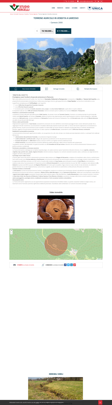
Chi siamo (74, 8)
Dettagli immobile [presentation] (55, 89)
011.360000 (69, 1)
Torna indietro (38, 32)
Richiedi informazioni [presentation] (87, 89)
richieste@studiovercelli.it (85, 1)
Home (53, 8)
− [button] (11, 234)
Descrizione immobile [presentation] (25, 89)
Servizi (67, 8)
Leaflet (98, 260)
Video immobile (56, 193)
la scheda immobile (25, 266)
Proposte (60, 8)
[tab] (24, 89)
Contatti (82, 8)
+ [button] (11, 232)
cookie (37, 402)
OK (100, 402)
